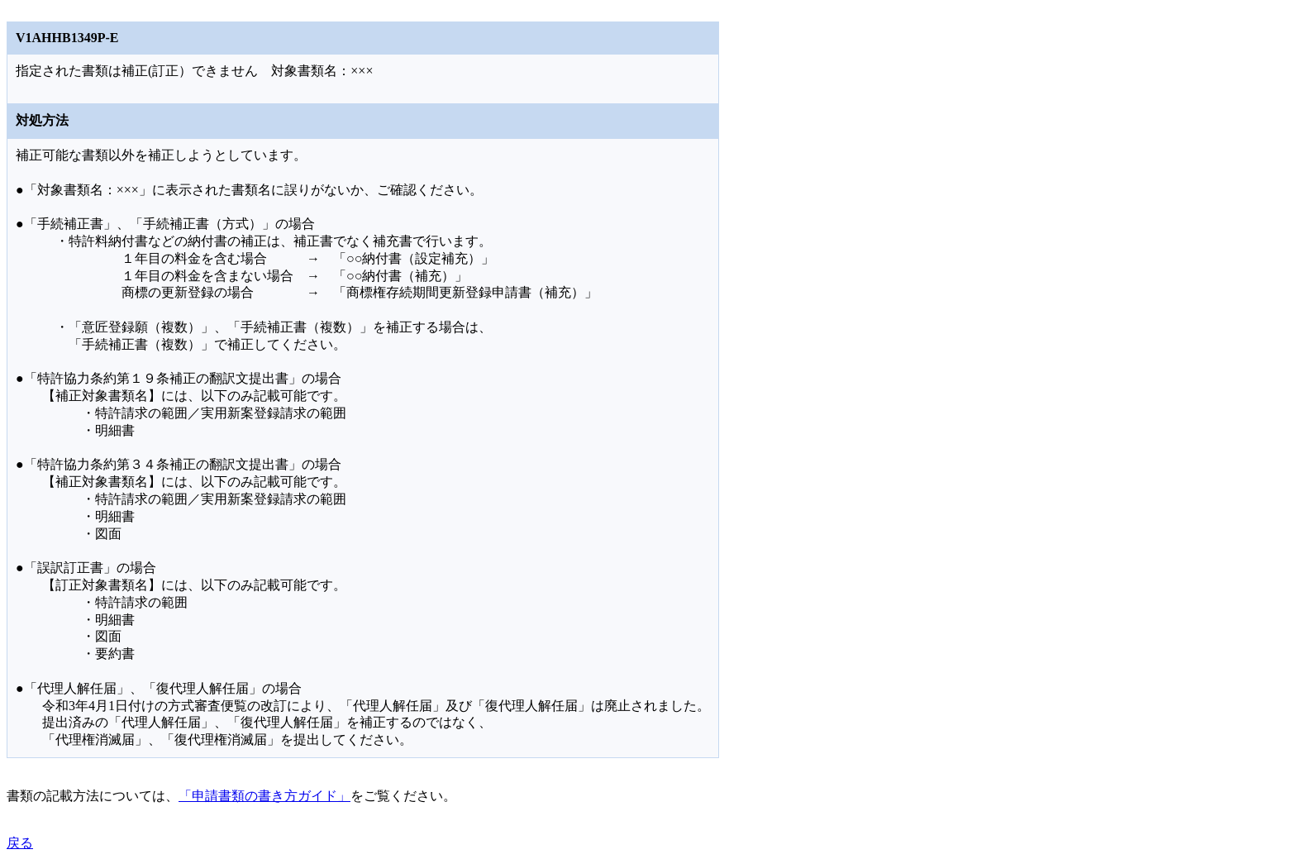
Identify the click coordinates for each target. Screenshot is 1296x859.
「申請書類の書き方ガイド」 (264, 796)
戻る (20, 843)
